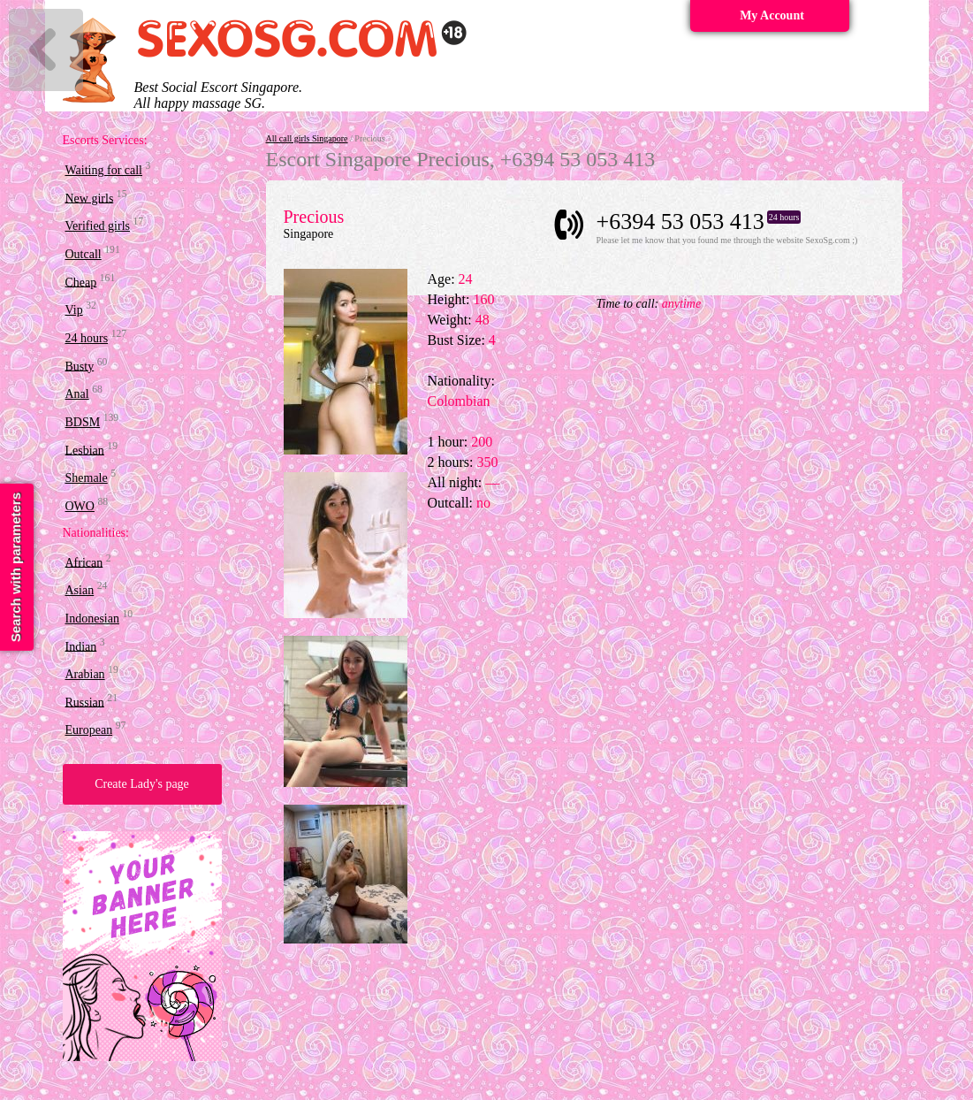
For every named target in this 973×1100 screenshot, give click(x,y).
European (89, 730)
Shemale (86, 478)
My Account (772, 15)
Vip (74, 310)
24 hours (87, 338)
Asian (80, 590)
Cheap (81, 281)
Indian (81, 646)
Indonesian (92, 618)
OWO (80, 506)
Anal (77, 394)
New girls (89, 197)
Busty (80, 365)
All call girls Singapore (307, 138)
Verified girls (97, 226)
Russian (84, 701)
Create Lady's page (142, 784)
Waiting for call (104, 170)
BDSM (83, 422)
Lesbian (84, 449)
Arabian (85, 674)
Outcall (83, 254)
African (84, 562)
